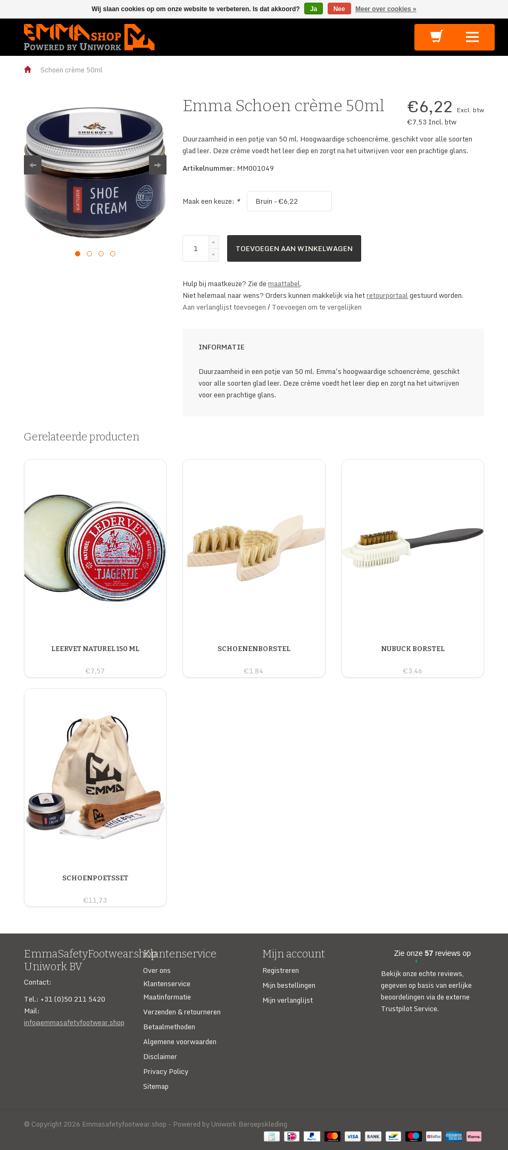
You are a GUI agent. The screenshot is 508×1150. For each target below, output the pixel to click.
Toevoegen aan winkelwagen (294, 248)
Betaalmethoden (169, 1026)
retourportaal (387, 295)
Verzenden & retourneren (182, 1012)
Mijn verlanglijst (287, 1000)
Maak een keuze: (211, 201)
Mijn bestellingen (288, 985)
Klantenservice (166, 983)
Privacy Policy (165, 1071)
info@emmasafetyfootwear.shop (74, 1022)
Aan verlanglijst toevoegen (225, 307)
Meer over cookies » (386, 9)
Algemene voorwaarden (179, 1041)
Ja (313, 9)
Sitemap (156, 1086)
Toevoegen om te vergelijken (317, 307)
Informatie (221, 347)
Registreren (280, 970)
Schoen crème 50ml (71, 70)
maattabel (284, 283)
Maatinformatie (167, 997)
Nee (339, 9)
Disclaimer (160, 1056)
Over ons (157, 970)
